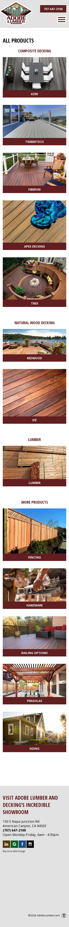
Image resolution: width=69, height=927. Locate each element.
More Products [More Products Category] (34, 502)
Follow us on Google (14, 844)
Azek (34, 94)
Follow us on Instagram (30, 844)
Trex (34, 303)
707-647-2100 (53, 9)
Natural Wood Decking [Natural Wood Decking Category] (35, 322)
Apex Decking (34, 246)
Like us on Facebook (22, 844)
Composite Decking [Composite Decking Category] (34, 50)
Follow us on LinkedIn (6, 844)
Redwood (34, 358)
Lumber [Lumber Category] (34, 439)
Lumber (34, 483)
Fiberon (34, 190)
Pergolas (34, 701)
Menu (61, 19)
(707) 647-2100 (14, 830)
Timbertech (34, 142)
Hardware (34, 605)
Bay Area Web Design (14, 851)
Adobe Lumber (16, 13)
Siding (34, 749)
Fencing (34, 557)
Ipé (34, 420)
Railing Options (34, 653)
